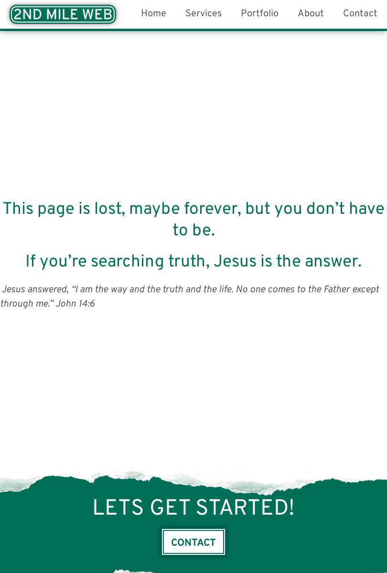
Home (153, 14)
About (311, 14)
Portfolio (260, 14)
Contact (360, 14)
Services (203, 14)
